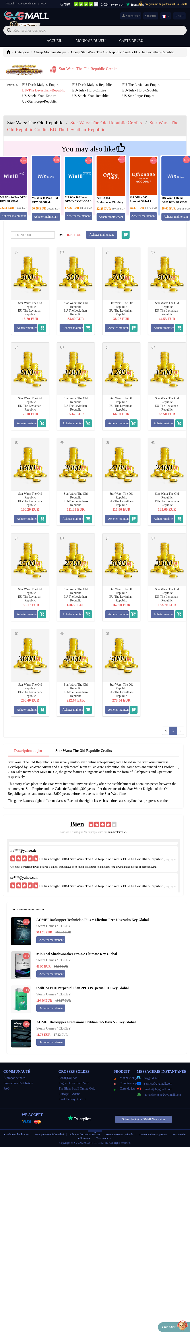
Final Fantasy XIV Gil (72, 1099)
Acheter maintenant (46, 216)
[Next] (180, 731)
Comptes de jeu (126, 1083)
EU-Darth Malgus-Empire (40, 85)
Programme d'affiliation (18, 1083)
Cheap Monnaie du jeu (50, 52)
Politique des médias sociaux (85, 1134)
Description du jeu (28, 750)
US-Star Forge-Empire (138, 96)
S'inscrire (150, 15)
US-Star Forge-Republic (39, 101)
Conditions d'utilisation (16, 1134)
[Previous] (166, 731)
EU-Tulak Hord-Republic (140, 90)
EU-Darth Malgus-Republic (92, 85)
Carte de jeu (131, 41)
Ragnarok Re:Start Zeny (74, 1083)
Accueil (10, 3)
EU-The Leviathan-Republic (43, 90)
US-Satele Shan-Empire (39, 96)
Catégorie (22, 52)
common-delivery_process (153, 1134)
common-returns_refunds (119, 1134)
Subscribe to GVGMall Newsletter (143, 1119)
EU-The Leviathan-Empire (141, 85)
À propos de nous (27, 3)
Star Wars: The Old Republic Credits (83, 750)
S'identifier (131, 15)
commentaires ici (117, 832)
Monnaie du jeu (90, 41)
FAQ (43, 3)
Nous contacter (104, 1138)
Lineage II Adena (69, 1094)
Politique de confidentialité (49, 1134)
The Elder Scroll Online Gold (77, 1088)
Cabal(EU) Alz (68, 1078)
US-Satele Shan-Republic (90, 96)
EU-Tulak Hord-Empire (89, 90)
